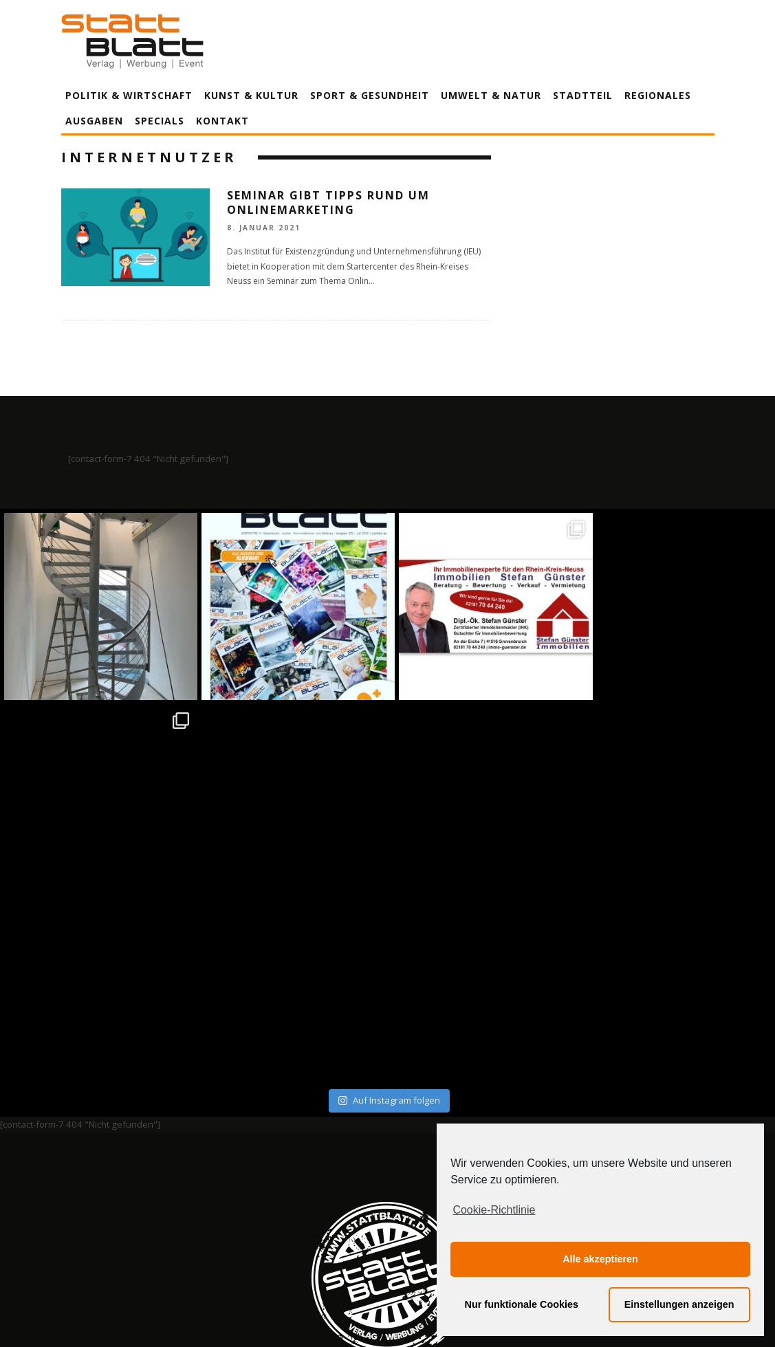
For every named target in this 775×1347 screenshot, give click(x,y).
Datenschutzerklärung (390, 1208)
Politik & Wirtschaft (129, 95)
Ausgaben (94, 120)
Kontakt (222, 120)
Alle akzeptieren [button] (600, 1258)
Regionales (657, 95)
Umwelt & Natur (491, 95)
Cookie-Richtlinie (493, 1210)
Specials (159, 120)
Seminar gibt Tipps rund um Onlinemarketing (328, 202)
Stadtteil (583, 95)
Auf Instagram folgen (388, 910)
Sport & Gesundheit (369, 95)
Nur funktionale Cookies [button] (522, 1304)
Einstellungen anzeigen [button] (679, 1304)
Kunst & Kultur (251, 95)
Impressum (240, 1208)
